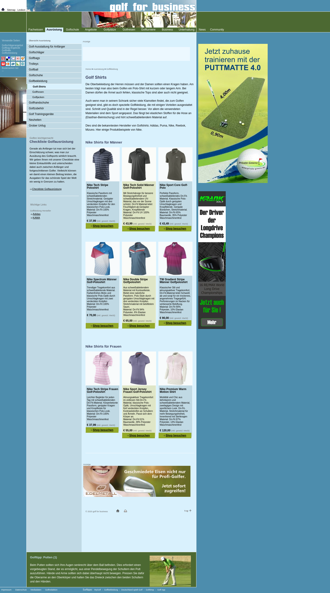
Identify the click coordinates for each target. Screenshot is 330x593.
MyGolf (97, 590)
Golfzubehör (36, 108)
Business (167, 29)
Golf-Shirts (39, 86)
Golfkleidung (112, 69)
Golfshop (150, 590)
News (202, 29)
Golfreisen (129, 29)
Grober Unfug (37, 125)
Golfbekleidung (38, 81)
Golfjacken (38, 97)
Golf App (161, 590)
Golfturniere (148, 29)
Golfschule (72, 29)
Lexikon (21, 10)
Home (88, 69)
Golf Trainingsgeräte (41, 114)
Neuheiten (35, 119)
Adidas (37, 214)
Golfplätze (110, 29)
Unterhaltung (187, 29)
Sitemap (11, 10)
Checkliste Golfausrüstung (46, 189)
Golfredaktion (51, 590)
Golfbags (34, 58)
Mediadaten (35, 590)
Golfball (33, 69)
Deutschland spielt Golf (132, 590)
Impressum (6, 590)
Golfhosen (38, 91)
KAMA (36, 217)
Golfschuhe (36, 75)
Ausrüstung (99, 69)
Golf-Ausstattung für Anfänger (47, 46)
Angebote (91, 29)
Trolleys (33, 63)
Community (217, 29)
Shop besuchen (103, 226)
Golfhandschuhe (39, 102)
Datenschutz (21, 590)
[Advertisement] (136, 54)
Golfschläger (36, 52)
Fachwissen (35, 29)
